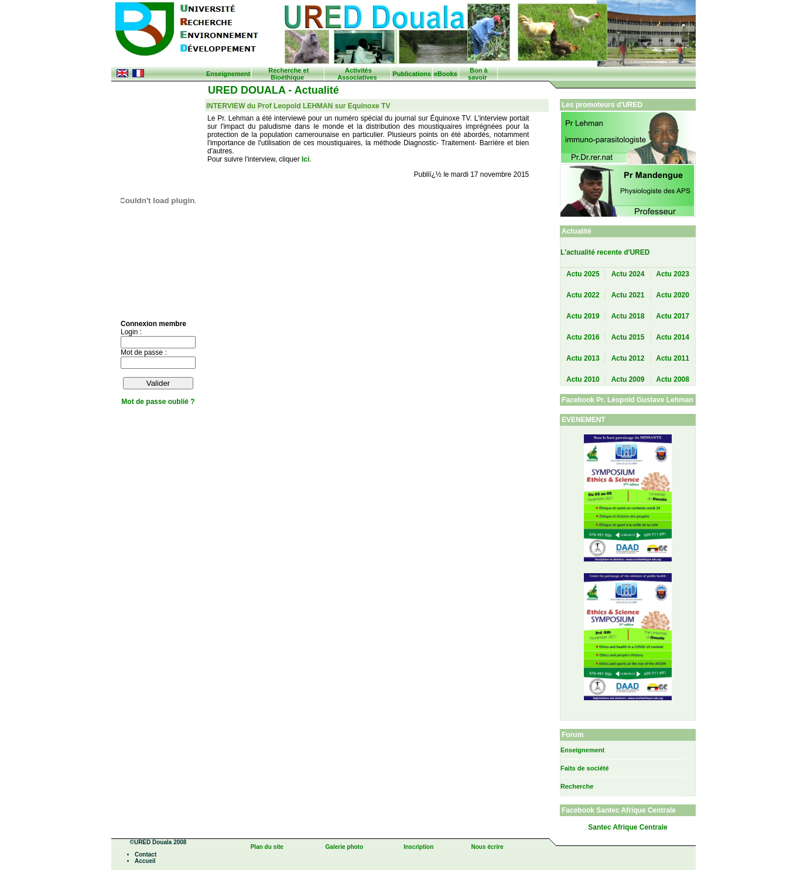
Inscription (418, 847)
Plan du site (267, 847)
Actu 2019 (583, 316)
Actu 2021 (628, 295)
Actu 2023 (672, 274)
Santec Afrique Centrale (628, 827)
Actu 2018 (628, 316)
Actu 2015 (628, 337)
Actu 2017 (672, 316)
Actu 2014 (672, 337)
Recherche (576, 786)
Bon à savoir (477, 74)
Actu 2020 (672, 295)
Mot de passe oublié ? (157, 402)
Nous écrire (487, 847)
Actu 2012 (628, 358)
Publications (411, 73)
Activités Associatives (357, 74)
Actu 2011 (672, 358)
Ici (305, 159)
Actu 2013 (583, 358)
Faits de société (584, 768)
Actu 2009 (628, 379)
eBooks (445, 73)
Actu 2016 (583, 337)
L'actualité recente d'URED (604, 252)
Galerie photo (344, 847)
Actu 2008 (672, 379)
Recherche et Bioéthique (288, 74)
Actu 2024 (628, 274)
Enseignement (228, 73)
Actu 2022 (583, 295)
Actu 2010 (583, 379)
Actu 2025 (583, 274)
